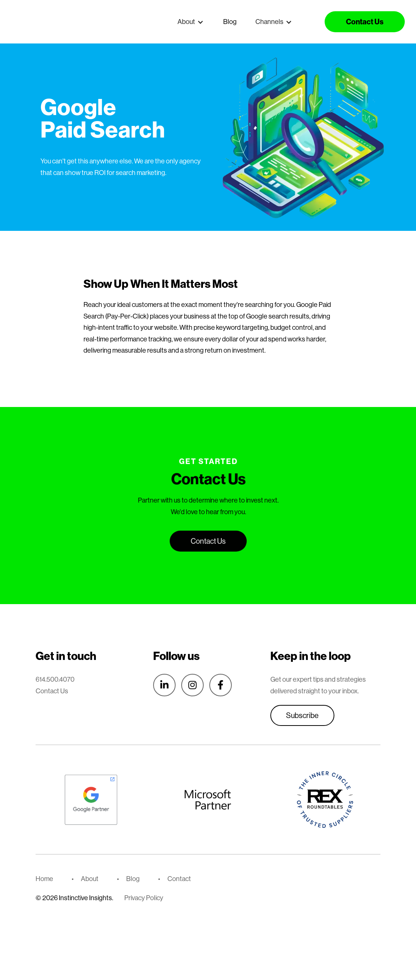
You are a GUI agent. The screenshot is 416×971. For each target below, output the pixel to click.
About (89, 878)
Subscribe (302, 715)
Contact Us (52, 691)
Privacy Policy (143, 897)
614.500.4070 (55, 679)
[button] (190, 21)
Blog (230, 21)
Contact (179, 878)
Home (44, 878)
